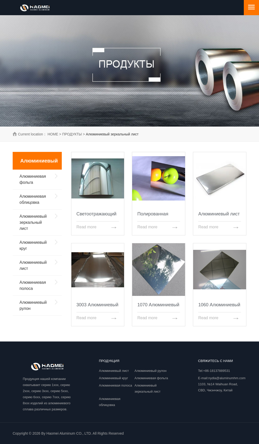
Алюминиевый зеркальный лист (147, 388)
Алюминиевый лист (114, 371)
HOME (53, 134)
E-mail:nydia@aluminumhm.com (221, 378)
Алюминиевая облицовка (110, 402)
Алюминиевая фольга (151, 378)
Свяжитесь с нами (215, 361)
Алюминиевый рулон (150, 371)
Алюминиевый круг (113, 378)
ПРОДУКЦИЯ (109, 361)
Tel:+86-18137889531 (214, 371)
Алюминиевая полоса (115, 385)
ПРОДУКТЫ (72, 134)
